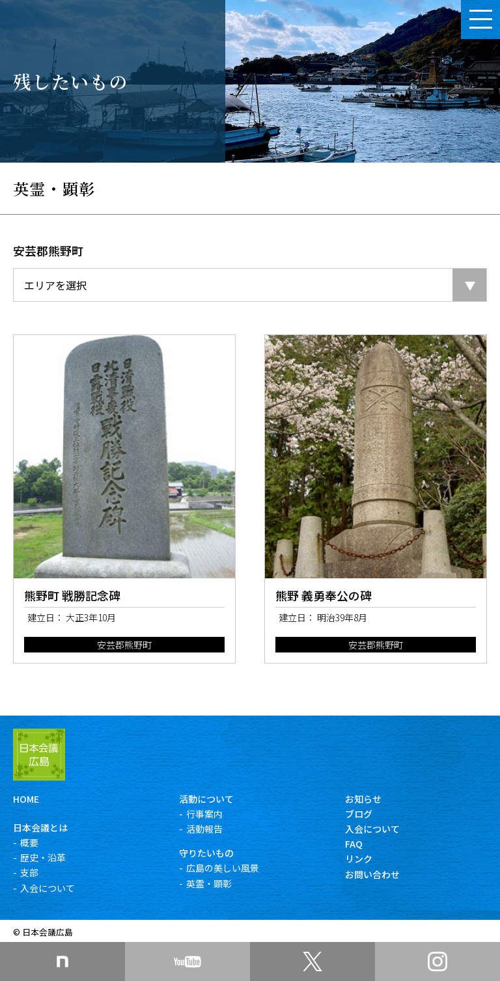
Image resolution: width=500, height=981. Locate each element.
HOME (26, 799)
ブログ (358, 814)
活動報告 (204, 828)
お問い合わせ (372, 874)
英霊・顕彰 (209, 883)
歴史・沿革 (43, 857)
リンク (358, 858)
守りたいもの (206, 853)
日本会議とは (40, 827)
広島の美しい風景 (222, 867)
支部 (29, 872)
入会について (47, 887)
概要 (29, 842)
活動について (206, 799)
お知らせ (363, 799)
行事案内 (204, 813)
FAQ (354, 844)
